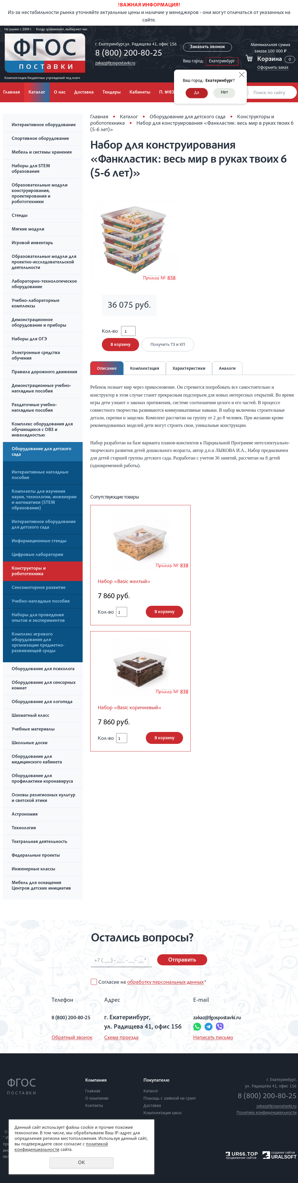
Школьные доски (29, 743)
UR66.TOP (242, 1154)
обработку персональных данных (165, 982)
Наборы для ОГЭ (29, 339)
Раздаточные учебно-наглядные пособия (34, 408)
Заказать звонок (207, 47)
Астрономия (25, 814)
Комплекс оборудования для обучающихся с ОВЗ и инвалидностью (42, 430)
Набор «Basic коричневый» (135, 713)
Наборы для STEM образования (31, 169)
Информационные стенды (39, 541)
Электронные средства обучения (36, 356)
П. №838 (168, 92)
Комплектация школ (162, 1113)
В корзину (120, 348)
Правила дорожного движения (44, 372)
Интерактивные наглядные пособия (40, 475)
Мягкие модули (28, 229)
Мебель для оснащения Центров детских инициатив (41, 886)
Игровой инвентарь (32, 243)
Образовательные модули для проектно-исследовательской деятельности (44, 262)
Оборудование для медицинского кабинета (37, 760)
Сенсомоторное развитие (38, 588)
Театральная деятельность (39, 842)
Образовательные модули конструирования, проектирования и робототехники (40, 194)
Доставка (84, 92)
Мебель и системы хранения (42, 152)
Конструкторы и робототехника (29, 571)
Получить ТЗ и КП (169, 348)
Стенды (20, 216)
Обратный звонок (62, 1038)
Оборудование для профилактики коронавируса (42, 779)
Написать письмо (210, 1038)
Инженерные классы (33, 869)
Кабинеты (140, 92)
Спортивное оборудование (40, 139)
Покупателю (156, 1080)
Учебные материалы (33, 729)
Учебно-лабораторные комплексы (35, 304)
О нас (59, 92)
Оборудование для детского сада (41, 452)
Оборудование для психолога (43, 669)
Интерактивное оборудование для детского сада (44, 525)
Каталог (37, 92)
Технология (24, 828)
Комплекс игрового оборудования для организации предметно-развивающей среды (38, 643)
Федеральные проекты (36, 855)
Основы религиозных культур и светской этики (43, 798)
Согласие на (152, 982)
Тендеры (111, 92)
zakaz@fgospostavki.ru (113, 63)
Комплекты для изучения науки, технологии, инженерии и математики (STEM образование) (44, 500)
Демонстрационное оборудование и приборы (39, 323)
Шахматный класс (30, 716)
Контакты (94, 1106)
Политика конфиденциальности (267, 1113)
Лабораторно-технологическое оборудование (44, 284)
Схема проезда (119, 1038)
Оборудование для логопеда (42, 702)
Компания (96, 1080)
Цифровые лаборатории (37, 555)
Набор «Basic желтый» (128, 586)
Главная (99, 117)
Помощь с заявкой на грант (169, 1098)
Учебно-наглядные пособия (41, 601)
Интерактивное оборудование (44, 125)
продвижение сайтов (241, 1157)
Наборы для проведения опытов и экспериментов (38, 618)
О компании (96, 1098)
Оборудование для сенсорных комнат (44, 686)
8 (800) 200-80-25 (126, 54)
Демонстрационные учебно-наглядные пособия (41, 389)
